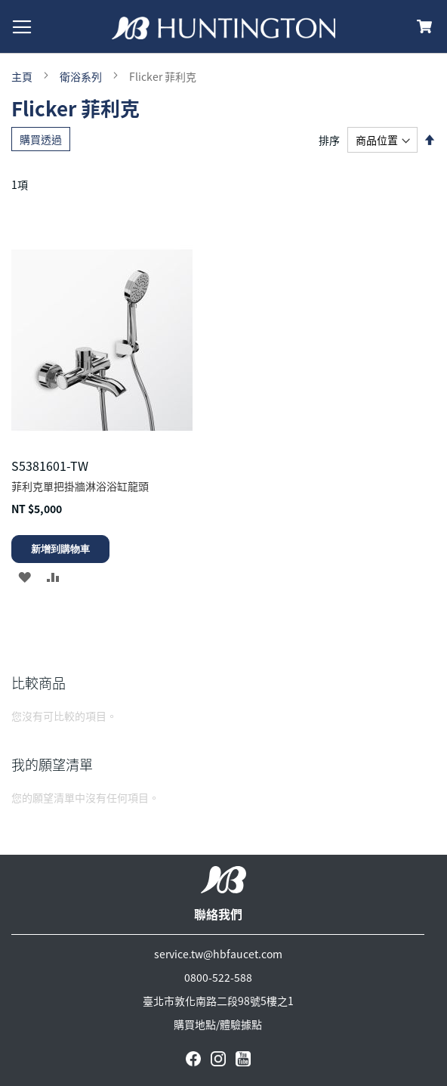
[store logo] (223, 28)
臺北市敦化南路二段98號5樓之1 (218, 1000)
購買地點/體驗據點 (218, 1024)
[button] (24, 576)
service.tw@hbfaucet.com (218, 953)
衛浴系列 (82, 76)
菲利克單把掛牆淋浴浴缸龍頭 (80, 485)
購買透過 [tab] (41, 139)
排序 (329, 139)
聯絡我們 (218, 914)
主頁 (23, 76)
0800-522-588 (218, 977)
